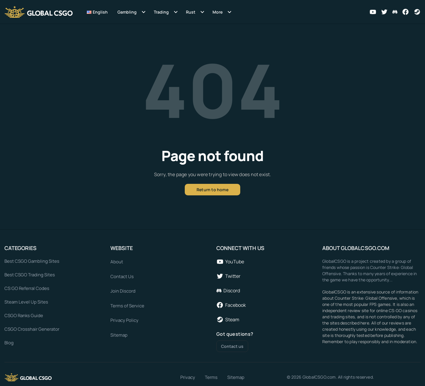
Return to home (212, 189)
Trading (161, 12)
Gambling (127, 12)
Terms (211, 377)
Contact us (232, 346)
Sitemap (235, 377)
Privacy (187, 377)
